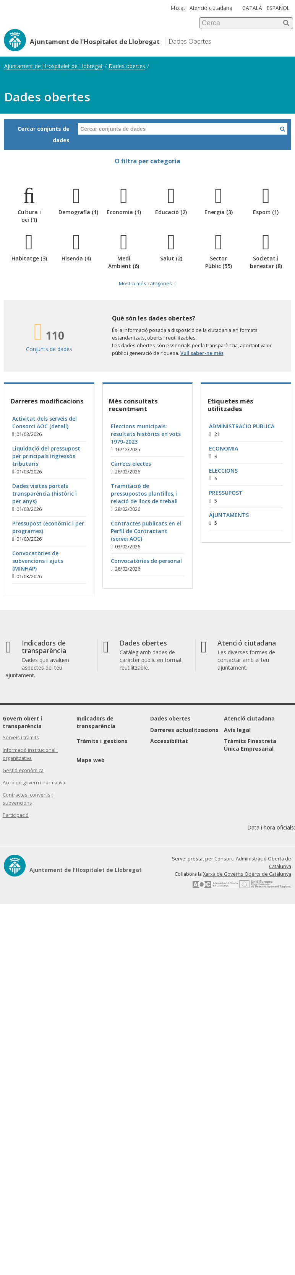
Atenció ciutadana (211, 7)
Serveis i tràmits (21, 737)
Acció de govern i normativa (34, 782)
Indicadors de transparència (95, 722)
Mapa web (90, 760)
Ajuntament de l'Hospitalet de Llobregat (53, 66)
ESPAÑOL (278, 7)
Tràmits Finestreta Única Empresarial (250, 744)
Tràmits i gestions (102, 741)
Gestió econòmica (23, 770)
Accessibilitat (169, 741)
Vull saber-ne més (202, 353)
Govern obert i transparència (22, 722)
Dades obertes (127, 66)
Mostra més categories (147, 283)
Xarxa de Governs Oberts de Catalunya (247, 874)
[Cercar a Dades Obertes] (282, 129)
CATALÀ (252, 7)
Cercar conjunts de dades (44, 134)
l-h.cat (178, 7)
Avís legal (237, 729)
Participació (16, 815)
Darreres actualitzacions (184, 729)
